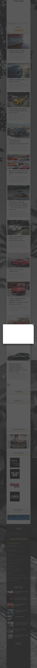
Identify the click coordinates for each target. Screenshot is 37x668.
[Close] (34, 324)
